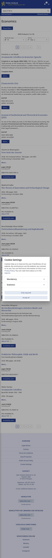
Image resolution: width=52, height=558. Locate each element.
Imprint (7, 273)
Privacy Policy (9, 271)
